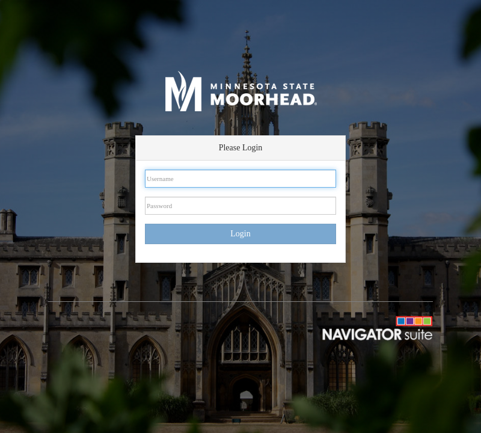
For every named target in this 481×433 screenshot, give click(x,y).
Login (240, 233)
